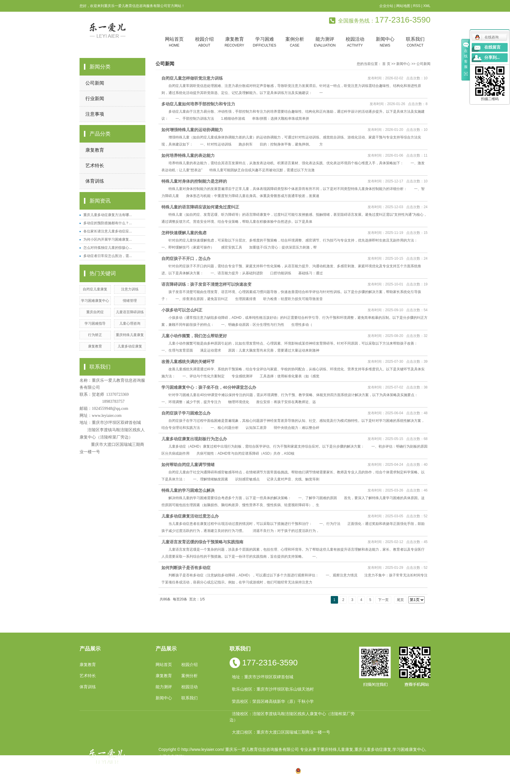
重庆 (206, 770)
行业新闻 (94, 98)
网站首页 (174, 42)
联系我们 (415, 42)
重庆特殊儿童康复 (130, 335)
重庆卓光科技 (275, 763)
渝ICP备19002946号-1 (178, 763)
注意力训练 (130, 289)
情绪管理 (130, 301)
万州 (262, 770)
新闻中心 (385, 42)
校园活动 (355, 42)
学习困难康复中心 (95, 301)
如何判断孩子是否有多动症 (186, 567)
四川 (225, 770)
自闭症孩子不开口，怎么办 (186, 258)
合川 (271, 770)
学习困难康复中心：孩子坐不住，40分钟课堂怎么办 (208, 387)
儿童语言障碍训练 (130, 312)
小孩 (215, 770)
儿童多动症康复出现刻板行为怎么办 (194, 438)
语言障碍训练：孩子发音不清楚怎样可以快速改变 (206, 284)
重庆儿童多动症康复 (372, 749)
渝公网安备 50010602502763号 (327, 770)
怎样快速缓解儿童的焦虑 (183, 232)
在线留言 (492, 47)
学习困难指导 (95, 323)
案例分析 (295, 42)
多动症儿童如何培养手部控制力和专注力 (198, 104)
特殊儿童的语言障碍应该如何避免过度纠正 (200, 207)
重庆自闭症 (95, 312)
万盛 (290, 770)
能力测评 (325, 42)
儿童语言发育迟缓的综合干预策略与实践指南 (202, 542)
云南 (234, 770)
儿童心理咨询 (129, 323)
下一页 (383, 600)
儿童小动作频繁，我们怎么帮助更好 (194, 335)
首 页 (386, 64)
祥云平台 (233, 763)
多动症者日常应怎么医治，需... (107, 256)
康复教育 (234, 42)
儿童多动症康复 (130, 346)
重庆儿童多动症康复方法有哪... (107, 215)
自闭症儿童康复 (95, 289)
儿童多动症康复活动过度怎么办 (190, 516)
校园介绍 (204, 42)
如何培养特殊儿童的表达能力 (188, 155)
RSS (417, 6)
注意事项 (94, 114)
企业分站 (386, 6)
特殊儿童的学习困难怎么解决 (188, 490)
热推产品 (166, 770)
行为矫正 (95, 335)
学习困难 (264, 42)
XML (426, 6)
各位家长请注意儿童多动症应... (107, 231)
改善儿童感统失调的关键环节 (188, 361)
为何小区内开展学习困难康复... (107, 239)
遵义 (281, 770)
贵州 (253, 770)
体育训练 (94, 181)
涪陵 (244, 770)
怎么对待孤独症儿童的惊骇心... (107, 248)
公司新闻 (94, 83)
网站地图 (403, 6)
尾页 (400, 600)
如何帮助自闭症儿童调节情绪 (188, 464)
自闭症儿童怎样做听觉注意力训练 (192, 78)
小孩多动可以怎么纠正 (181, 310)
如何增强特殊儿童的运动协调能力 (192, 129)
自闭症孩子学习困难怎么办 (186, 413)
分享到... (492, 57)
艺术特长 (94, 165)
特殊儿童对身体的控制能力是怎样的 (194, 181)
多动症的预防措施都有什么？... (107, 223)
